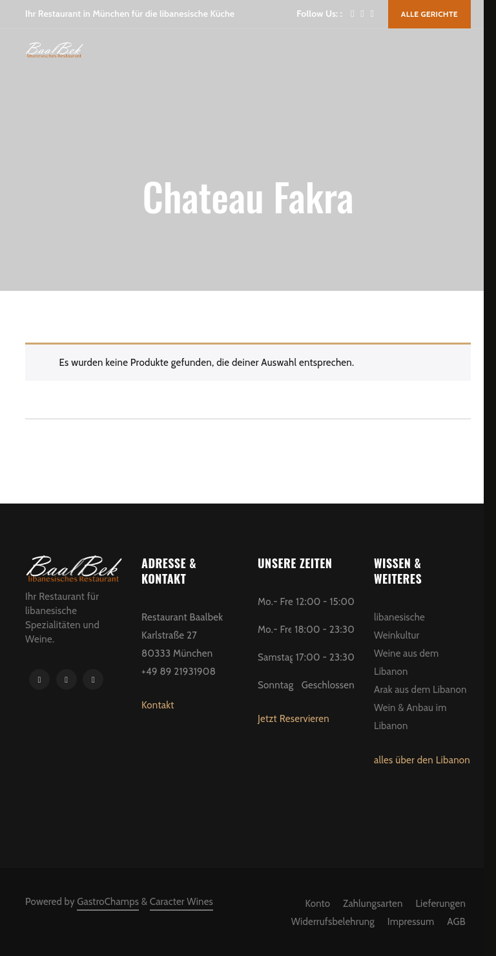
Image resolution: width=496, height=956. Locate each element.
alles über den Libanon (422, 760)
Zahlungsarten (372, 903)
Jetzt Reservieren (293, 719)
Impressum (411, 922)
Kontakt (157, 705)
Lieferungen (440, 903)
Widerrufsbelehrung (333, 922)
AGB (456, 922)
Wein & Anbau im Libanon (410, 717)
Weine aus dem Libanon (406, 662)
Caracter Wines (181, 902)
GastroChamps (108, 902)
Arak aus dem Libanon (420, 690)
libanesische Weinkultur (399, 626)
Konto (318, 903)
